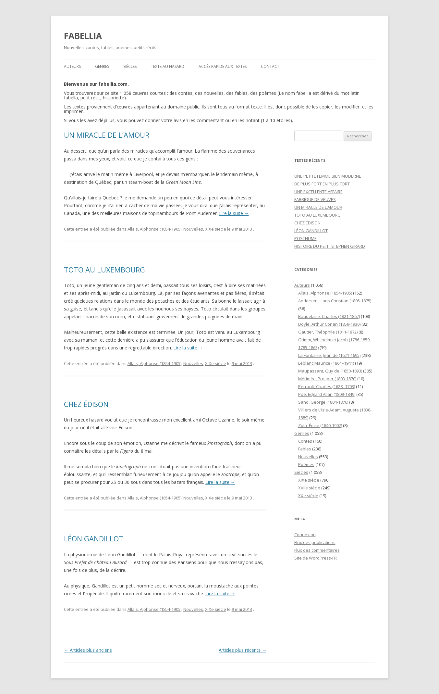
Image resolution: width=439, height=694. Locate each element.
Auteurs (72, 66)
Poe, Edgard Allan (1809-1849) (326, 394)
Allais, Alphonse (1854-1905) (154, 229)
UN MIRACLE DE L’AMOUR (106, 135)
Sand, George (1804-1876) (323, 402)
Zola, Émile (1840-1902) (320, 425)
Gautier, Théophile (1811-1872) (328, 332)
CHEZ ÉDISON (86, 404)
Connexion (305, 534)
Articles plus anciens (88, 650)
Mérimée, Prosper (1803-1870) (327, 379)
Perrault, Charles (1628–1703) (326, 386)
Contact (270, 66)
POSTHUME (305, 238)
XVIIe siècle (309, 488)
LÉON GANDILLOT (93, 538)
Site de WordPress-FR (315, 558)
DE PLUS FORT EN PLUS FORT (322, 184)
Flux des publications (314, 542)
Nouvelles (193, 229)
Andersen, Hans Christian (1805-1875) (334, 301)
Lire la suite (234, 213)
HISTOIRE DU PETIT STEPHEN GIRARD (329, 246)
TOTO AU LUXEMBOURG (104, 269)
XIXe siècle (215, 229)
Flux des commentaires (317, 550)
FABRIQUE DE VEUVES (315, 199)
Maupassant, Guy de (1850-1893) (330, 371)
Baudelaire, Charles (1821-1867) (329, 316)
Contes (305, 441)
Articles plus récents (242, 650)
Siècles (130, 66)
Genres (102, 66)
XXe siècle (308, 495)
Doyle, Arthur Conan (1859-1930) (329, 324)
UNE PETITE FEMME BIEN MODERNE (327, 176)
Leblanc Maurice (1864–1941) (326, 363)
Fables (304, 449)
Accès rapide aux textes (223, 66)
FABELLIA (83, 36)
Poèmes (306, 464)
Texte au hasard (167, 66)
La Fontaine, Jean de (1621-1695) (329, 355)
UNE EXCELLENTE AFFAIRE (318, 192)
